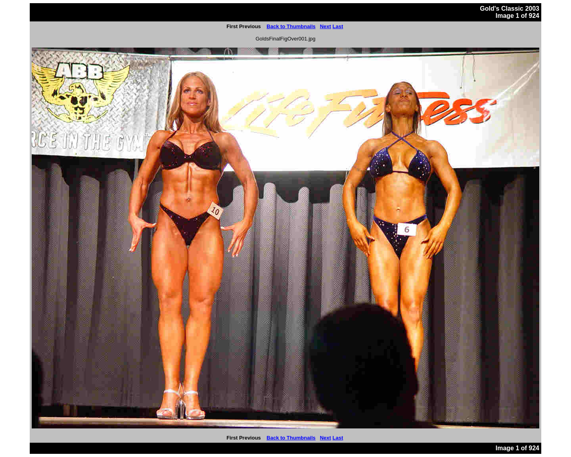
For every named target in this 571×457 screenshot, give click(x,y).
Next (325, 26)
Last (337, 26)
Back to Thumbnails (291, 26)
